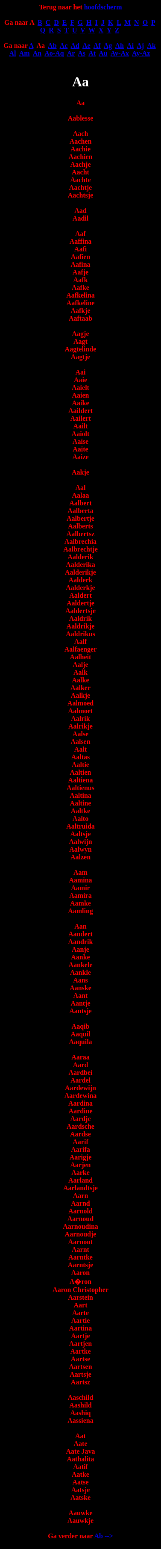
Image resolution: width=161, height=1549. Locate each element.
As (81, 53)
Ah (119, 45)
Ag (108, 45)
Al (12, 53)
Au (103, 53)
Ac (64, 45)
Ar (71, 53)
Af (97, 45)
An (37, 53)
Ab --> (103, 1536)
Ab (52, 45)
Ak (151, 45)
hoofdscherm (103, 7)
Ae (86, 45)
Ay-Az (141, 53)
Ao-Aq (54, 53)
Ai (130, 45)
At (92, 53)
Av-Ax (120, 53)
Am (24, 53)
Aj (140, 45)
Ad (74, 45)
